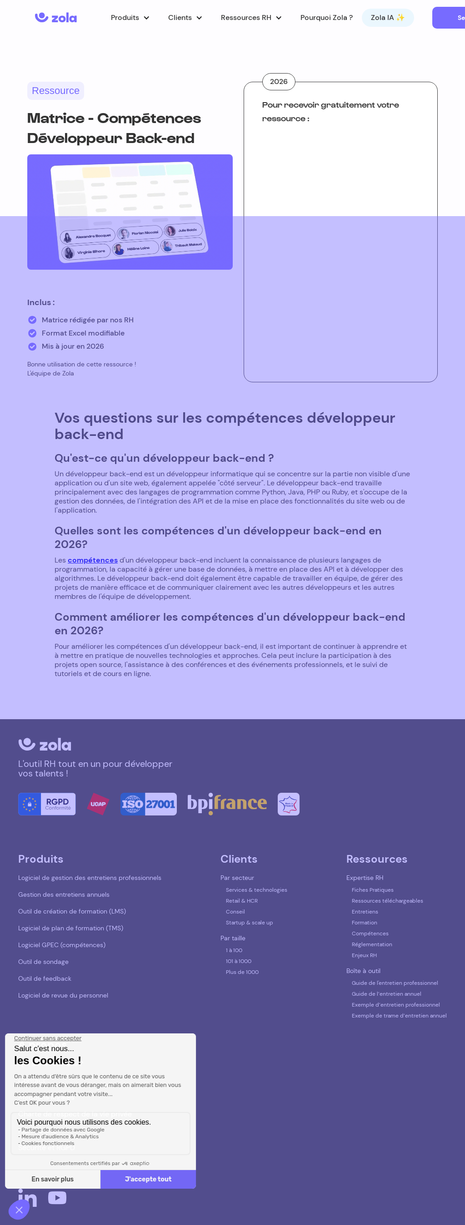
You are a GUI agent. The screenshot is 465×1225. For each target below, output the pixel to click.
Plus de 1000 (242, 972)
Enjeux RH (364, 955)
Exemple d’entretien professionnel (396, 1004)
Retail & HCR (242, 900)
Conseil (235, 911)
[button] (130, 17)
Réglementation (372, 944)
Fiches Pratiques (373, 890)
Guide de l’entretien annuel (386, 994)
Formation (364, 922)
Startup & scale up (249, 922)
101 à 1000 (238, 961)
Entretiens (365, 911)
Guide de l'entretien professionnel (395, 983)
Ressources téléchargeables (387, 900)
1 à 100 (234, 950)
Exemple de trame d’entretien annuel (399, 1015)
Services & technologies (256, 890)
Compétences (370, 933)
